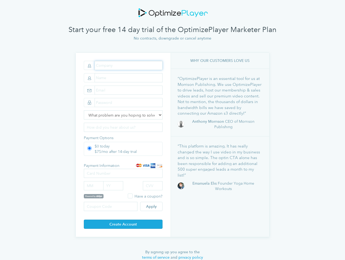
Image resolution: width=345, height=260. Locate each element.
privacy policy (190, 257)
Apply (151, 206)
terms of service (156, 257)
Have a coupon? (148, 196)
